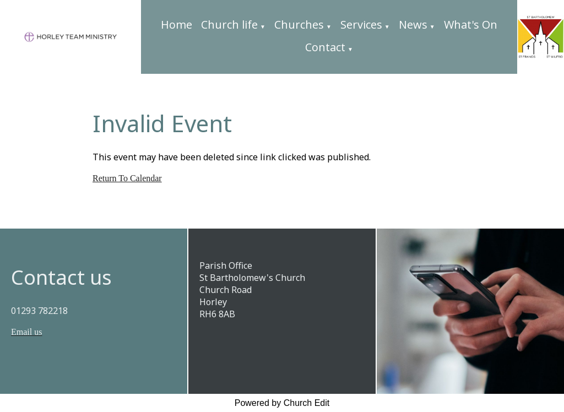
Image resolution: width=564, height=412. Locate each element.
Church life (229, 24)
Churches (299, 24)
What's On (470, 24)
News (413, 24)
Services (361, 24)
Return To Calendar (127, 178)
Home (176, 24)
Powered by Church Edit (282, 403)
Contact (325, 47)
